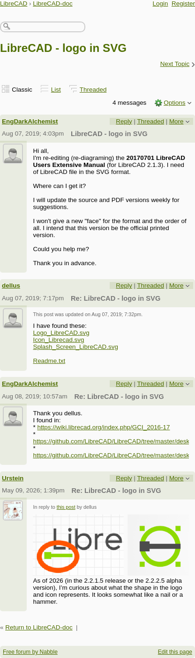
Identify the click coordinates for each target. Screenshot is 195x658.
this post (66, 507)
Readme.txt (49, 360)
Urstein (12, 478)
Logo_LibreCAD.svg (61, 332)
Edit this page (175, 652)
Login (160, 3)
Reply (124, 121)
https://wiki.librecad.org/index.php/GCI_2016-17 (103, 427)
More (176, 121)
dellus (11, 285)
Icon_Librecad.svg (58, 339)
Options (174, 102)
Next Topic (175, 63)
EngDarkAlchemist (30, 121)
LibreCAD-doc (52, 3)
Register (183, 3)
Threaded (93, 89)
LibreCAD (13, 3)
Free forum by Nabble (30, 652)
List (56, 89)
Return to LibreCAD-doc (38, 627)
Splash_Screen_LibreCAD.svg (75, 346)
